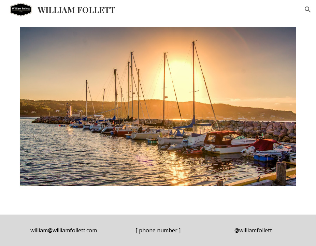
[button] (308, 9)
